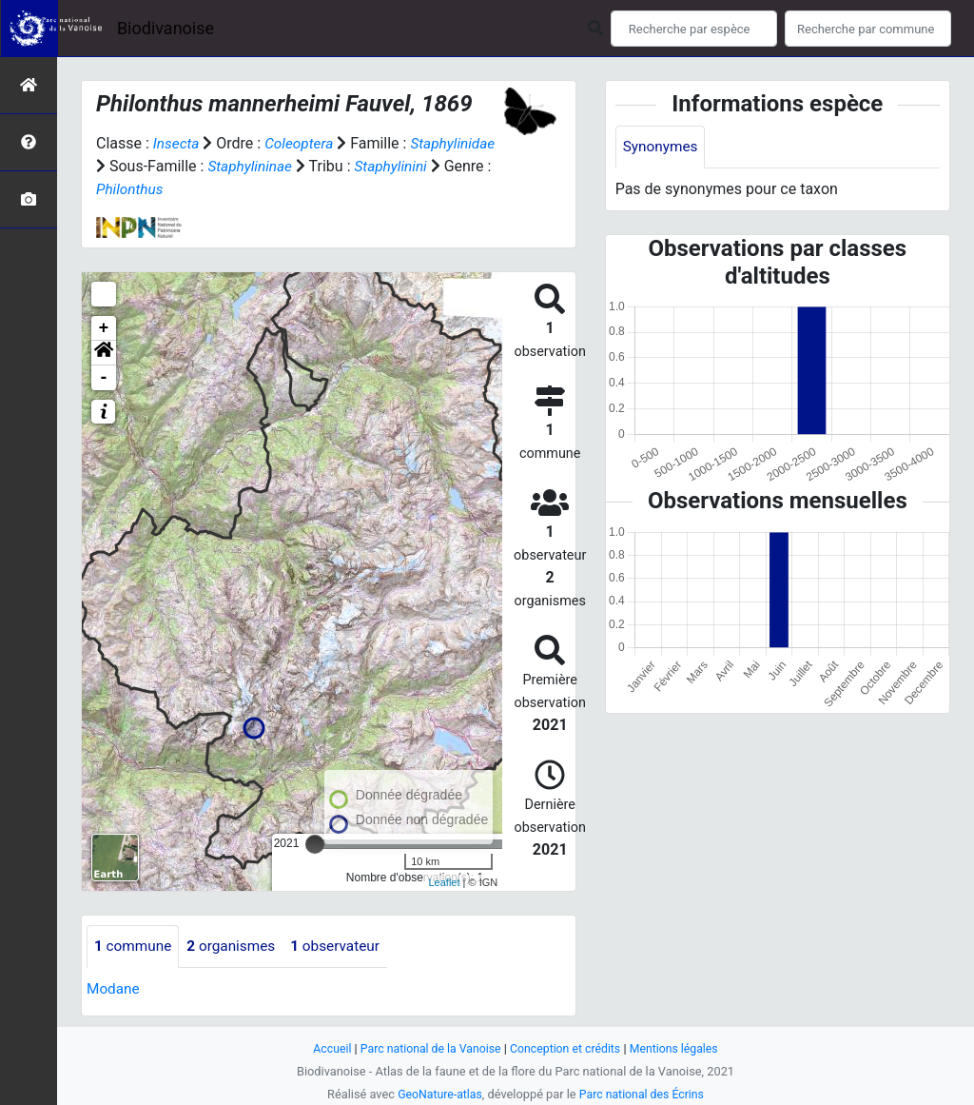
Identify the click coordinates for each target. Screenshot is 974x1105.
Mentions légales (679, 1048)
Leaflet (443, 882)
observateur (344, 946)
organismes (236, 946)
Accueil (325, 1048)
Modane (114, 989)
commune (134, 946)
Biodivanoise (165, 28)
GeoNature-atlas (437, 1094)
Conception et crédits (567, 1048)
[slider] (314, 844)
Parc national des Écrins (643, 1094)
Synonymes (662, 147)
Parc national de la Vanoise (427, 1048)
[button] (103, 353)
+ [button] (104, 328)
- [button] (104, 377)
